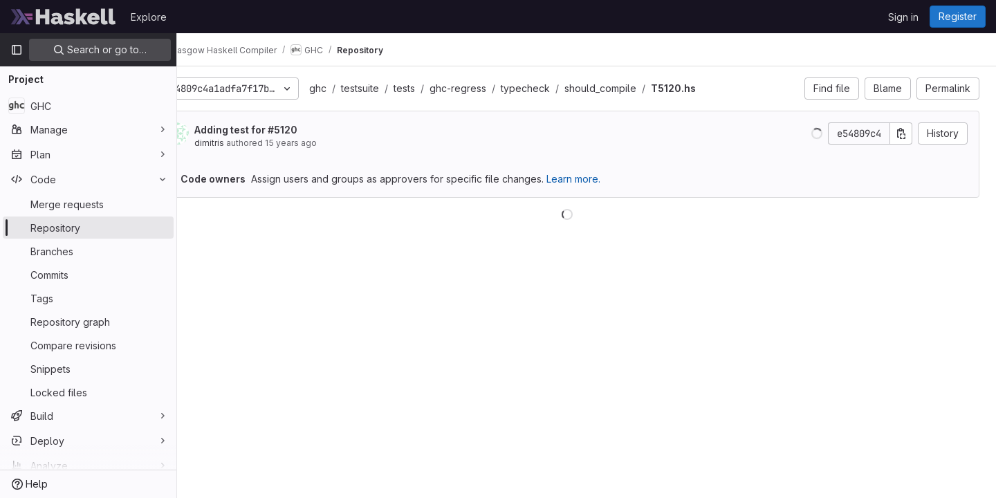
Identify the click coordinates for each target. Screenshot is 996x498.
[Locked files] (88, 392)
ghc (356, 88)
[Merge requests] (88, 204)
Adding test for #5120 (284, 130)
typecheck (564, 88)
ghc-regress (496, 88)
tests (443, 88)
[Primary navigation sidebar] (17, 50)
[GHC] (88, 106)
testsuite (399, 88)
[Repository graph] (88, 322)
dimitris (248, 143)
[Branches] (88, 251)
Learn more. (612, 179)
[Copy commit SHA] (901, 133)
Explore (149, 17)
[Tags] (88, 298)
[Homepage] (64, 17)
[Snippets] (88, 369)
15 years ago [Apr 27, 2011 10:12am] (330, 143)
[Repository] (88, 227)
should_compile (639, 88)
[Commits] (88, 275)
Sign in (903, 17)
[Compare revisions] (88, 345)
